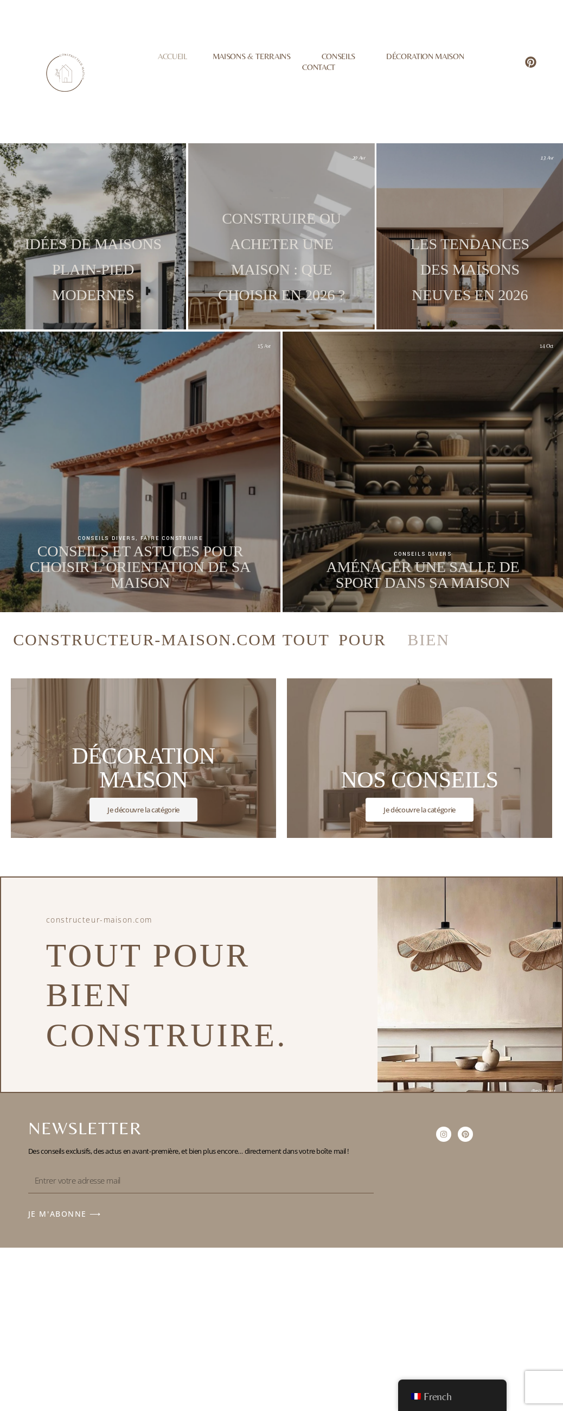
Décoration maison (426, 223)
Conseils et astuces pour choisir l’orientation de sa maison (140, 567)
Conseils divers (107, 539)
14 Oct (546, 346)
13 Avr (499, 158)
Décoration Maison (425, 55)
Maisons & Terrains (254, 55)
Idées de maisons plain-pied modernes (93, 269)
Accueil (172, 55)
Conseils (341, 55)
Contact (318, 67)
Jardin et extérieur (98, 223)
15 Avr (264, 346)
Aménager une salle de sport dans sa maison (423, 574)
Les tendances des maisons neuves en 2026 (422, 269)
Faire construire (86, 223)
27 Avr (169, 158)
